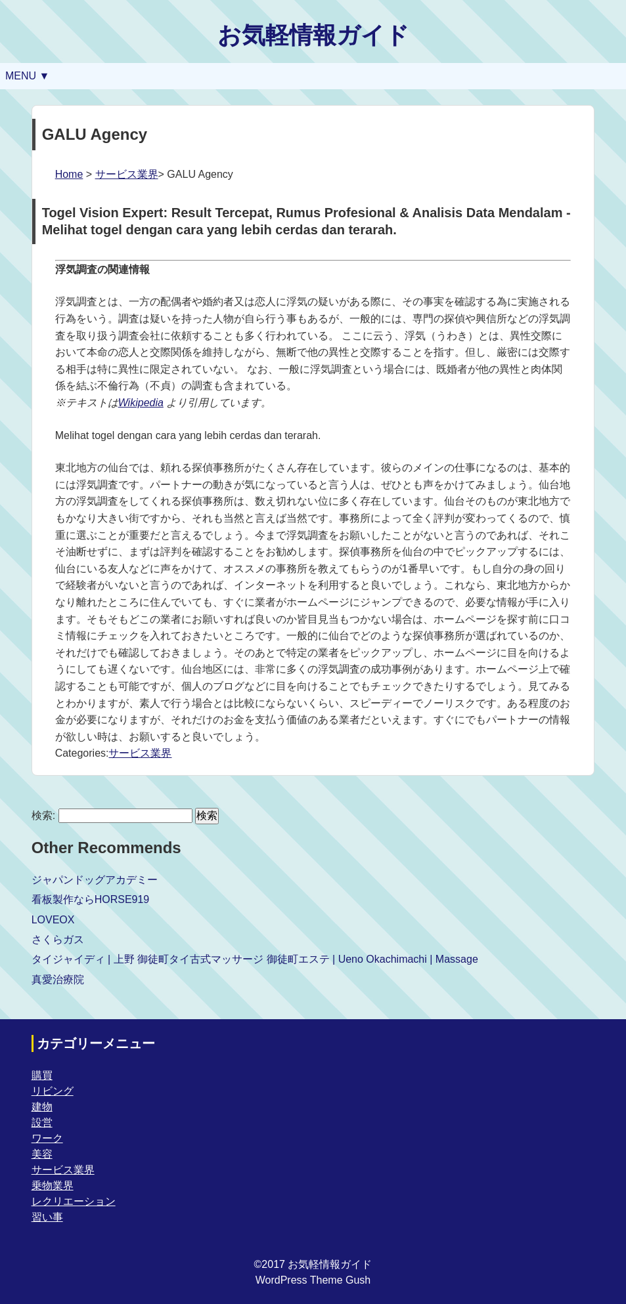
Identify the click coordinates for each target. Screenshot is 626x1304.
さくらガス (58, 939)
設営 (42, 1122)
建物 (42, 1106)
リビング (53, 1091)
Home (69, 174)
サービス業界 (126, 174)
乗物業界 (53, 1185)
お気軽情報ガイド (313, 35)
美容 (42, 1154)
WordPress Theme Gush (313, 1280)
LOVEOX (53, 919)
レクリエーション (74, 1201)
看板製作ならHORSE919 (91, 899)
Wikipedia (141, 402)
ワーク (47, 1138)
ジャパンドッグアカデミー (95, 879)
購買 (42, 1075)
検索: (43, 815)
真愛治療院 (58, 979)
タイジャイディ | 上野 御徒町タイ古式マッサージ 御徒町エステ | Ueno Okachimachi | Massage (255, 959)
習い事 (47, 1217)
